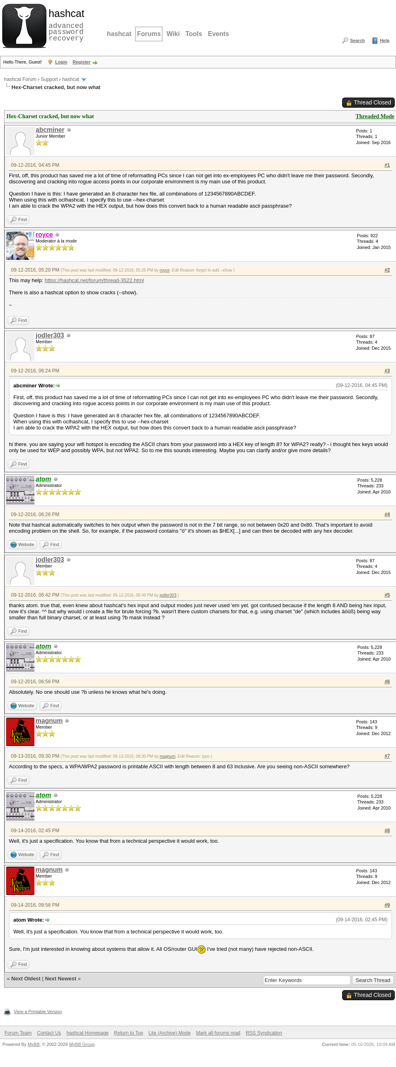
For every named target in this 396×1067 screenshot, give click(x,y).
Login (61, 62)
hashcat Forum (20, 79)
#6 (387, 681)
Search (357, 40)
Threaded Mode (375, 116)
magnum (49, 720)
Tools (193, 33)
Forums (149, 33)
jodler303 (50, 335)
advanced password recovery (65, 25)
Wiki (173, 33)
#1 (387, 165)
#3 (387, 371)
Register (81, 62)
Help (385, 40)
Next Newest (60, 979)
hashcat (119, 33)
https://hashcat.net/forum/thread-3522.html (94, 280)
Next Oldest (25, 979)
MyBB (33, 1044)
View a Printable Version (38, 1011)
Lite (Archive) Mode (170, 1033)
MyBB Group (82, 1044)
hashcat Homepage (87, 1033)
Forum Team (18, 1033)
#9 (387, 905)
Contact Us (49, 1033)
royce (164, 270)
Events (218, 33)
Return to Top (128, 1033)
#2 (387, 270)
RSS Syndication (264, 1033)
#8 (387, 830)
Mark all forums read (218, 1033)
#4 (387, 514)
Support (49, 79)
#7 (387, 756)
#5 (387, 595)
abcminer (50, 129)
